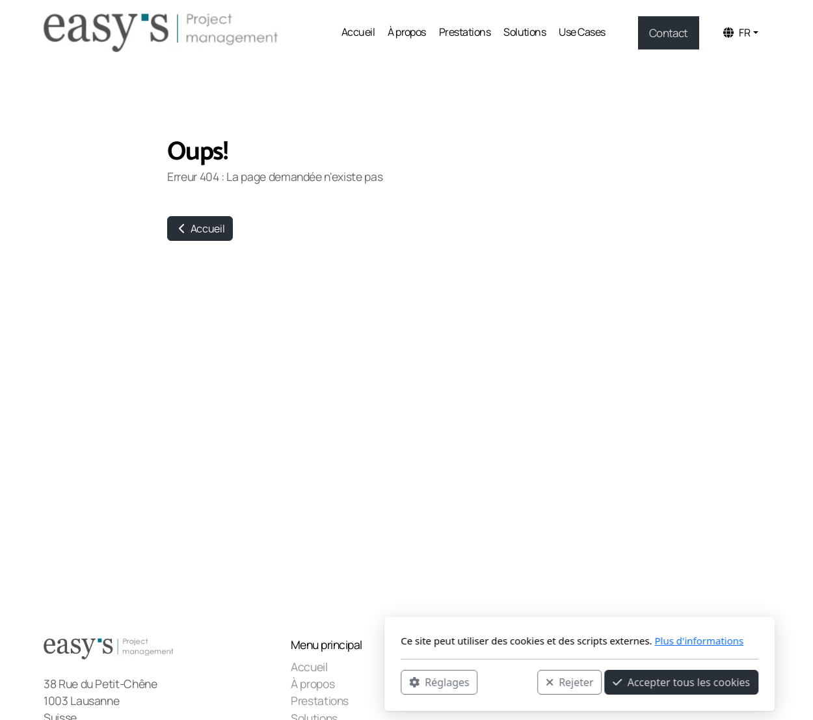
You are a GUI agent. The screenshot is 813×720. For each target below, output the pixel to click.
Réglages (266, 681)
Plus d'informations (525, 640)
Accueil (200, 228)
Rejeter (397, 681)
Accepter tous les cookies (508, 681)
